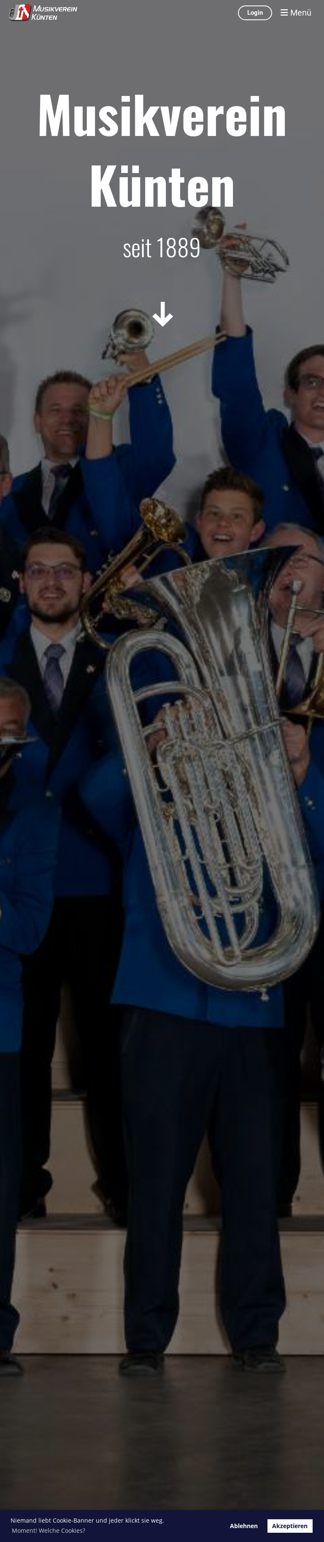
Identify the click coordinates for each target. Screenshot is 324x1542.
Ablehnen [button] (244, 1526)
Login (255, 12)
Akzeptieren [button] (290, 1526)
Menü (296, 13)
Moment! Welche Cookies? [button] (48, 1530)
